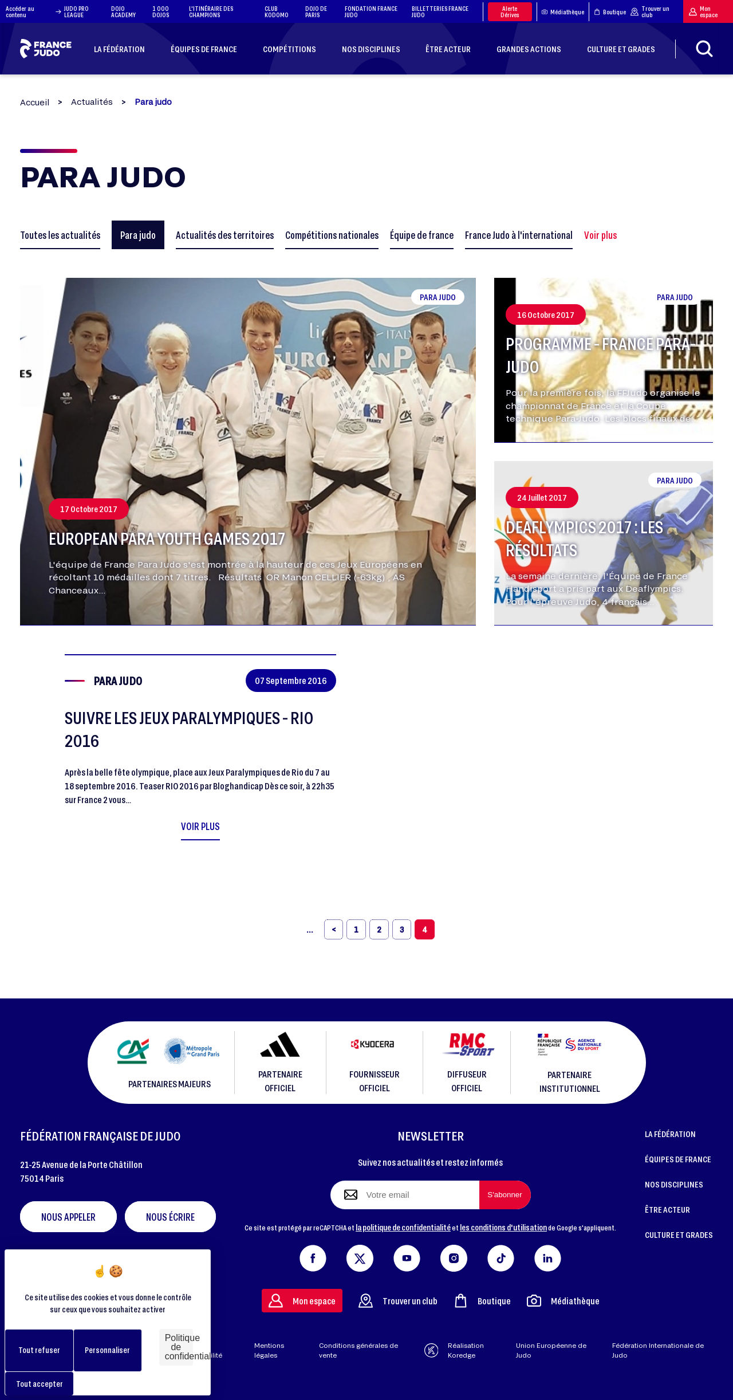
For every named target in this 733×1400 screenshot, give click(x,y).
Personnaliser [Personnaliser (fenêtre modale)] (107, 1350)
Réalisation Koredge (454, 1350)
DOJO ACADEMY (123, 11)
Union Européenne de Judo (551, 1350)
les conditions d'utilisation (503, 1227)
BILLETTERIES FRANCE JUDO (440, 11)
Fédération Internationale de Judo (658, 1350)
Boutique (610, 11)
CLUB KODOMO (277, 11)
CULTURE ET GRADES (679, 1234)
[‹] (333, 929)
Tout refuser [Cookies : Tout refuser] (39, 1350)
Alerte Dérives (510, 11)
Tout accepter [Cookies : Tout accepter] (39, 1384)
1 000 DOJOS (160, 11)
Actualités (92, 102)
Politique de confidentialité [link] (179, 1347)
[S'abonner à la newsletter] (505, 1195)
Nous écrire (170, 1216)
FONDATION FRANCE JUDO (371, 11)
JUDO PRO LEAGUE (76, 11)
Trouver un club (649, 11)
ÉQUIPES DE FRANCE (678, 1159)
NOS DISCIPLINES (674, 1184)
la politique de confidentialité (403, 1227)
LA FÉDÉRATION (670, 1133)
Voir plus (600, 235)
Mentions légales (269, 1350)
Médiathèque (563, 11)
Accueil (34, 102)
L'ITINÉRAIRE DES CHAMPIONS (211, 11)
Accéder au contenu (33, 11)
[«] (309, 929)
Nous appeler (68, 1216)
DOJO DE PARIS (316, 11)
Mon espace (703, 11)
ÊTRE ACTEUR (667, 1209)
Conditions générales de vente (358, 1350)
